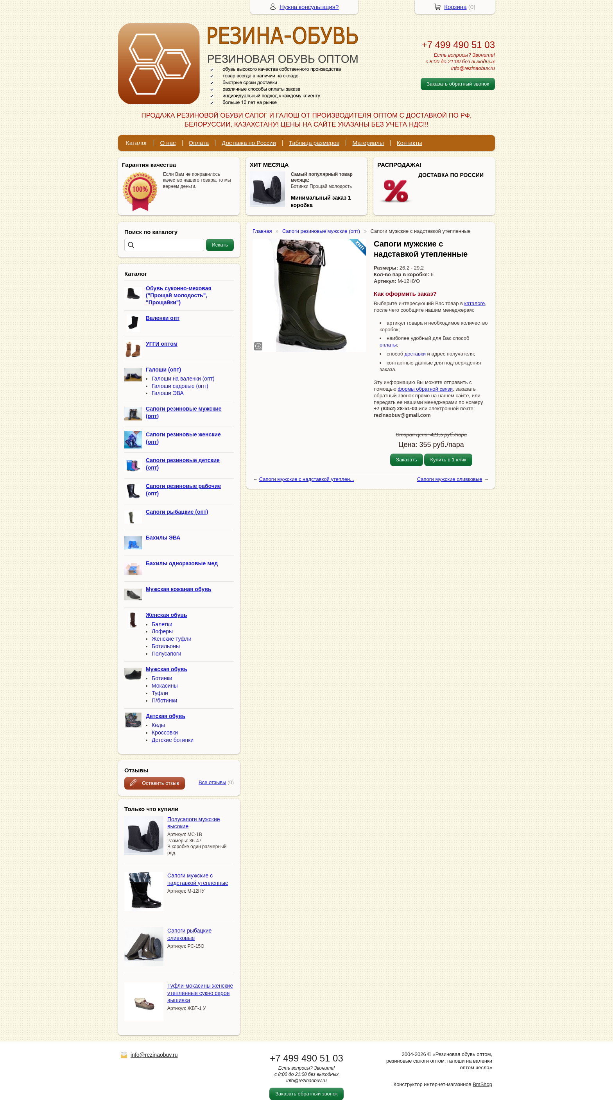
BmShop (482, 1084)
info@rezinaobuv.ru (154, 1055)
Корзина (455, 7)
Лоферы (162, 631)
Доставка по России (249, 142)
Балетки (162, 624)
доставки (415, 354)
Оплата (199, 142)
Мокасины (164, 686)
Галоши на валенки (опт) (183, 378)
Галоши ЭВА (168, 393)
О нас (168, 142)
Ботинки (162, 678)
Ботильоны (166, 646)
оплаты (388, 345)
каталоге (474, 303)
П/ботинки (164, 700)
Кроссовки (165, 732)
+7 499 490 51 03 (458, 44)
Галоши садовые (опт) (180, 386)
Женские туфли (172, 639)
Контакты (409, 142)
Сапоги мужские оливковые (449, 479)
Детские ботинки (173, 740)
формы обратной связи (425, 389)
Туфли (160, 693)
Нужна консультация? (309, 7)
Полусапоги (166, 653)
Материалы (368, 142)
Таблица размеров (314, 142)
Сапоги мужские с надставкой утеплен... (306, 479)
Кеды (158, 725)
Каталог (136, 142)
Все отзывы (212, 782)
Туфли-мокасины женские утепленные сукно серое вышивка (200, 993)
